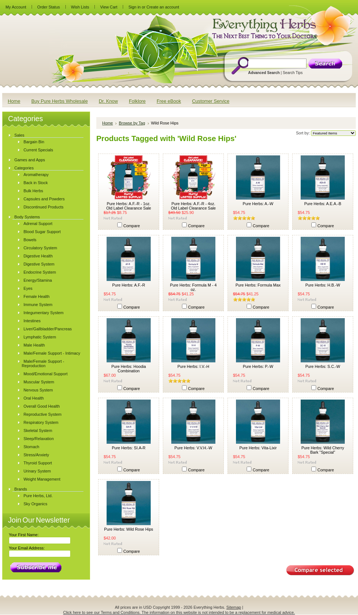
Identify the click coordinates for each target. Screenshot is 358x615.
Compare (131, 226)
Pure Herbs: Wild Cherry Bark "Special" (322, 450)
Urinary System (37, 471)
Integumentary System (44, 312)
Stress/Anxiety (36, 455)
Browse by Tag (132, 123)
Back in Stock (36, 182)
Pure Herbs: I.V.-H (194, 366)
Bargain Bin (34, 142)
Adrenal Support (38, 223)
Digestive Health (38, 256)
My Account (16, 7)
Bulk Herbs (33, 191)
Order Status (48, 7)
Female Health (37, 296)
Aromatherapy (36, 174)
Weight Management (42, 479)
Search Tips (292, 73)
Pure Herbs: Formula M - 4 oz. (193, 287)
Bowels (30, 240)
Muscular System (39, 382)
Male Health (34, 345)
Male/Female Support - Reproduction (43, 363)
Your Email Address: (27, 548)
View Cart (108, 7)
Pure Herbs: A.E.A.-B (322, 203)
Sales (19, 135)
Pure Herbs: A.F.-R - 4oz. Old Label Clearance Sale (193, 205)
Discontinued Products (44, 207)
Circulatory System (40, 248)
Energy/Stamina (38, 280)
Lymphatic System (40, 337)
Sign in (134, 7)
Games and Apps (29, 160)
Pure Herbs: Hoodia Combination (128, 368)
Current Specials (38, 150)
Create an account (162, 7)
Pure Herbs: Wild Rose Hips (128, 529)
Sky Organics (35, 504)
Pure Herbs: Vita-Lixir (258, 448)
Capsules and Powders (44, 199)
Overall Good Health (42, 406)
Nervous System (38, 390)
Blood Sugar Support (42, 231)
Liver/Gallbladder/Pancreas (48, 329)
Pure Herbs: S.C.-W (322, 366)
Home (107, 123)
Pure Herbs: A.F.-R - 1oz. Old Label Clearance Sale (128, 205)
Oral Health (34, 398)
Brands (20, 489)
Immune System (38, 304)
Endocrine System (40, 272)
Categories (24, 168)
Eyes (28, 288)
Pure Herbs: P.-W (258, 366)
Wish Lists (80, 7)
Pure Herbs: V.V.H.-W (193, 448)
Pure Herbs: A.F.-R (128, 285)
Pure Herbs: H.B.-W (322, 285)
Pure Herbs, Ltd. (38, 495)
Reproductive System (42, 414)
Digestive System (39, 264)
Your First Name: (24, 535)
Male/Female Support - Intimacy (52, 353)
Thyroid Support (38, 463)
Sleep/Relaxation (39, 438)
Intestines (32, 321)
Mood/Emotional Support (46, 374)
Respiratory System (41, 422)
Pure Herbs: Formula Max (258, 285)
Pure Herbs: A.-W (258, 203)
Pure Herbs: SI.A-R (129, 448)
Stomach (31, 446)
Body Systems (27, 217)
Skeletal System (38, 430)
